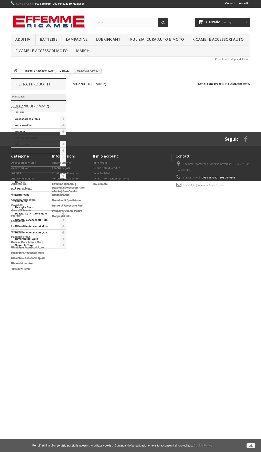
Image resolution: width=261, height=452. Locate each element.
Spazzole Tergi (24, 270)
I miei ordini (100, 320)
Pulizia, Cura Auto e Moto (157, 39)
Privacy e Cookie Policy (67, 368)
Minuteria (21, 226)
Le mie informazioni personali (111, 336)
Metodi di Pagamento (65, 336)
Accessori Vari (24, 150)
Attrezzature (22, 169)
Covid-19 (20, 194)
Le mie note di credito (106, 325)
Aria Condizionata (26, 162)
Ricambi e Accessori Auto (218, 39)
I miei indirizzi (101, 331)
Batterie (49, 39)
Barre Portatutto (25, 175)
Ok (251, 445)
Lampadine (77, 39)
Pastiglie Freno (24, 232)
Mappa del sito (239, 59)
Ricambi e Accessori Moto (41, 50)
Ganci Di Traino (24, 200)
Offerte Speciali (61, 320)
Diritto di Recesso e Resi (67, 363)
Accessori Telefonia (27, 144)
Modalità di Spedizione (66, 357)
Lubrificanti (109, 39)
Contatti (230, 3)
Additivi (23, 39)
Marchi (83, 50)
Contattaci (221, 59)
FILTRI (20, 112)
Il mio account (105, 313)
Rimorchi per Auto (26, 263)
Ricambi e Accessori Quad (32, 257)
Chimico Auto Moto (27, 188)
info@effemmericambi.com (207, 342)
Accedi (243, 3)
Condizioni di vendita (65, 331)
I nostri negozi (61, 325)
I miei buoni (100, 341)
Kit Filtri (20, 207)
